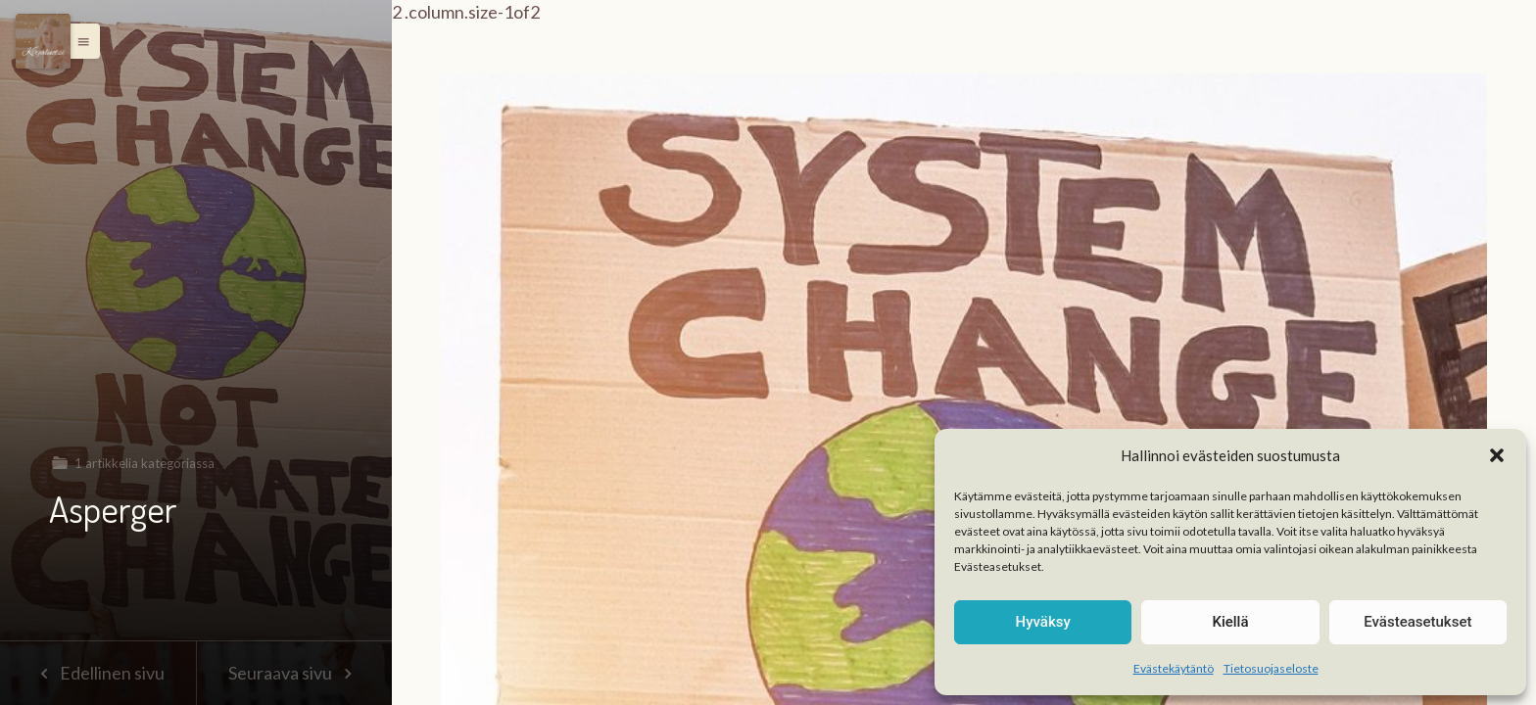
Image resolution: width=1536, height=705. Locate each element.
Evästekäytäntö (1173, 668)
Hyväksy (1043, 622)
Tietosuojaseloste (1271, 668)
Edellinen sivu (97, 672)
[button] (1497, 455)
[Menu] (43, 41)
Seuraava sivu (294, 672)
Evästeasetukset (1417, 622)
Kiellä (1230, 622)
